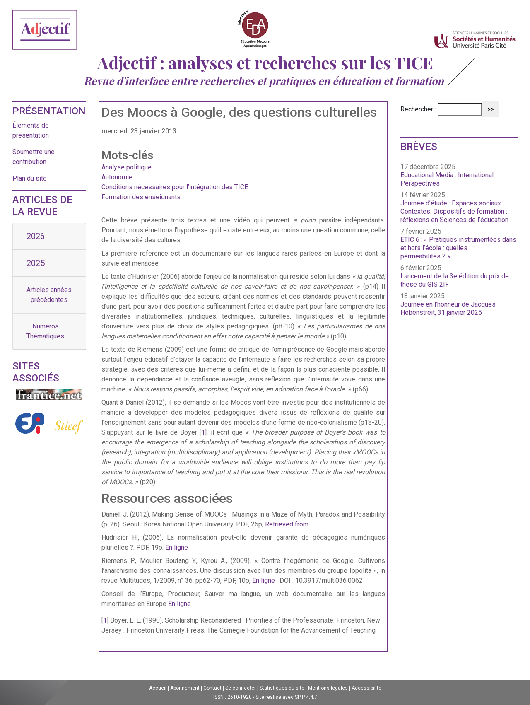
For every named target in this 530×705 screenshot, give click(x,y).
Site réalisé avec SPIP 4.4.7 (286, 697)
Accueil (157, 688)
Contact (212, 688)
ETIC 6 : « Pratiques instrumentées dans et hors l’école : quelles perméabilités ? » (458, 248)
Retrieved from (286, 524)
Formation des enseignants (141, 197)
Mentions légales (328, 688)
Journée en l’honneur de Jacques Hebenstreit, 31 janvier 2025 (448, 308)
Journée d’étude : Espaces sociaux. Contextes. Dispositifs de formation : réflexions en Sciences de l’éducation (454, 211)
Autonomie (116, 177)
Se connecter (240, 688)
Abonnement (185, 688)
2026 (35, 236)
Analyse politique (126, 167)
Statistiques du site (282, 688)
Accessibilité (366, 688)
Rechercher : (418, 109)
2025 (35, 263)
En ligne (176, 547)
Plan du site (29, 178)
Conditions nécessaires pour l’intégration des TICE (174, 187)
